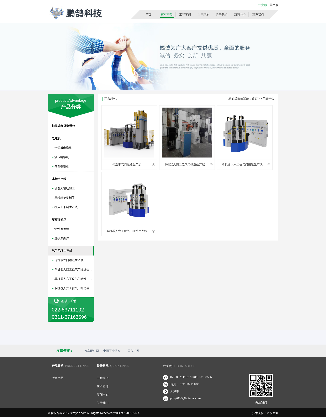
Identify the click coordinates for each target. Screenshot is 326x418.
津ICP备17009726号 (126, 413)
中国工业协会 (112, 350)
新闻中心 (240, 14)
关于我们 (221, 14)
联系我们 (258, 14)
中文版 (262, 5)
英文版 (273, 5)
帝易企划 (272, 413)
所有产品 (167, 14)
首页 (148, 14)
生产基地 (203, 14)
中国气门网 (132, 350)
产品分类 (71, 107)
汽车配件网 (91, 350)
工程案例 (185, 14)
